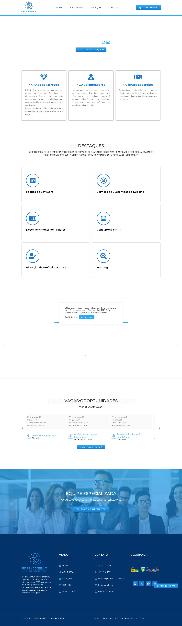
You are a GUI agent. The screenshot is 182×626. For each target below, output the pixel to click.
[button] (148, 7)
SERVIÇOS (95, 7)
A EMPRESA (76, 7)
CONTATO (114, 7)
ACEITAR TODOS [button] (87, 317)
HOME (59, 7)
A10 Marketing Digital (135, 618)
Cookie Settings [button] (71, 317)
